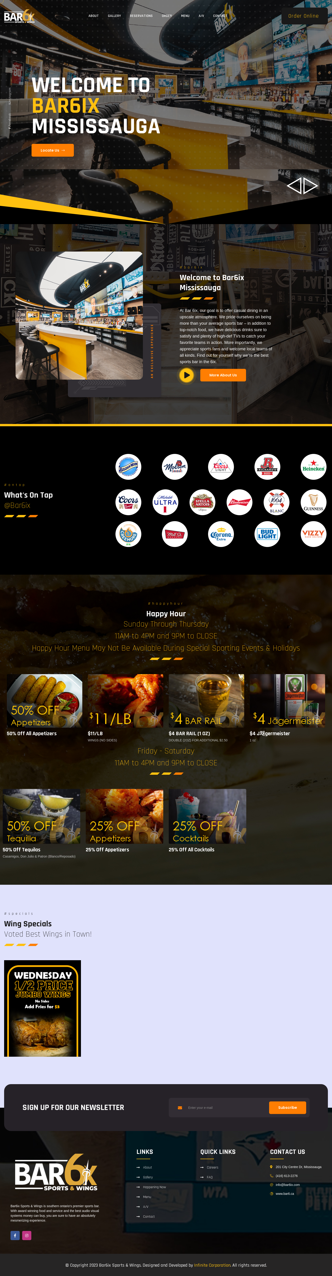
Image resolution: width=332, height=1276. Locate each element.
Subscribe (287, 1107)
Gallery (114, 15)
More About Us (223, 375)
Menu (185, 15)
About (93, 15)
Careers (212, 1167)
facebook (10, 121)
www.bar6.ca (285, 1194)
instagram (10, 96)
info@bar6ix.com (288, 1185)
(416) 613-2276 (287, 1176)
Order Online (303, 16)
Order (167, 15)
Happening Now (154, 1187)
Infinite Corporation (212, 1265)
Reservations (141, 15)
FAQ (210, 1177)
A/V (201, 15)
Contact (220, 15)
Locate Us (53, 150)
